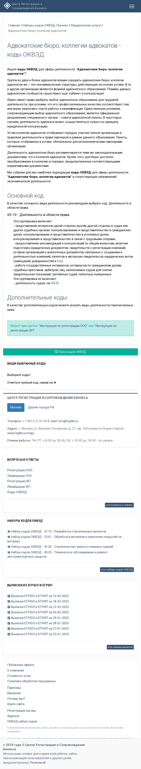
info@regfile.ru (68, 421)
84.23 (55, 283)
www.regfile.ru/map (20, 433)
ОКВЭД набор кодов (22, 721)
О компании (15, 670)
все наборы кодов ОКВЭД (117, 569)
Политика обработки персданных (31, 681)
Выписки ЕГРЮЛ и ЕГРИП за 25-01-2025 (38, 634)
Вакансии (14, 693)
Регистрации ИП (19, 481)
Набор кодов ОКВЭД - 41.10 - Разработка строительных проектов (56, 531)
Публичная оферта (20, 665)
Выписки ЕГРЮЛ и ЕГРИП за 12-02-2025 (38, 607)
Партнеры (14, 688)
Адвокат (13, 716)
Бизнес (63, 25)
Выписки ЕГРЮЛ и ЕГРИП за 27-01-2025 (38, 628)
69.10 (12, 215)
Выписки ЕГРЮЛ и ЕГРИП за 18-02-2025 (38, 601)
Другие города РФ (41, 407)
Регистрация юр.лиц (21, 710)
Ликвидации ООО (19, 476)
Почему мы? (16, 699)
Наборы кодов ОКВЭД (39, 25)
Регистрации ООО (19, 470)
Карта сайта (15, 704)
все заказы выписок (120, 647)
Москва (15, 407)
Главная (14, 25)
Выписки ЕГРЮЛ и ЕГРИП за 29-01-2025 (38, 618)
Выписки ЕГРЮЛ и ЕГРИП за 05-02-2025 (38, 612)
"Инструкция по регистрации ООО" (63, 326)
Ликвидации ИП (18, 487)
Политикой (37, 762)
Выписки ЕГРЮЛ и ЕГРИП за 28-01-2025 (38, 623)
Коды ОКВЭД (17, 492)
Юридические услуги (86, 25)
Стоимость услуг (19, 676)
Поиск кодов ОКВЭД (70, 351)
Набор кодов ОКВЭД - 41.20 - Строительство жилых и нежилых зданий (60, 547)
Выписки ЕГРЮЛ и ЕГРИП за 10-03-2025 (38, 596)
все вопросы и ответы (119, 505)
